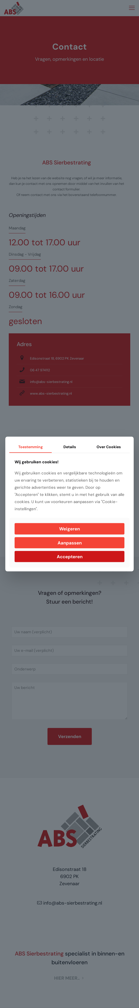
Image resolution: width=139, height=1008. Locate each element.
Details (69, 446)
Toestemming (30, 446)
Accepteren (69, 557)
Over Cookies (109, 446)
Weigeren (69, 529)
